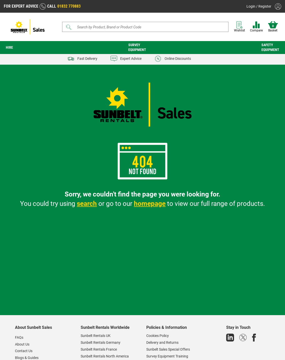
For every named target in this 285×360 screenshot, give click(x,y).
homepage (150, 203)
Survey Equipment (137, 47)
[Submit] (69, 27)
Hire (9, 47)
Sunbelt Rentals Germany (100, 342)
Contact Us (23, 351)
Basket (273, 26)
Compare (256, 26)
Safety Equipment (270, 47)
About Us (22, 344)
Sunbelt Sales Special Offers (168, 349)
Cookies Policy (157, 336)
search (87, 203)
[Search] (145, 27)
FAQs (19, 337)
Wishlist (239, 26)
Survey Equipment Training (167, 356)
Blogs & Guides (27, 358)
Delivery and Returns (162, 342)
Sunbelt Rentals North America (105, 356)
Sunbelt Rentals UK (96, 336)
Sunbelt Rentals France (99, 349)
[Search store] (147, 27)
